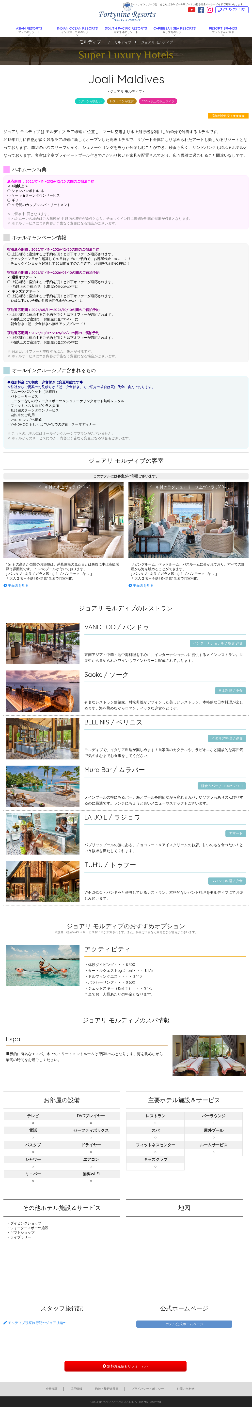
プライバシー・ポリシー (147, 1388)
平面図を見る (16, 585)
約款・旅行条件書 (107, 1388)
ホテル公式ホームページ (184, 1324)
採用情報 (76, 1388)
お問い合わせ (185, 1388)
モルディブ (122, 42)
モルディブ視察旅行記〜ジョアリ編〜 (34, 1323)
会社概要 (52, 1388)
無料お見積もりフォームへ (125, 1366)
